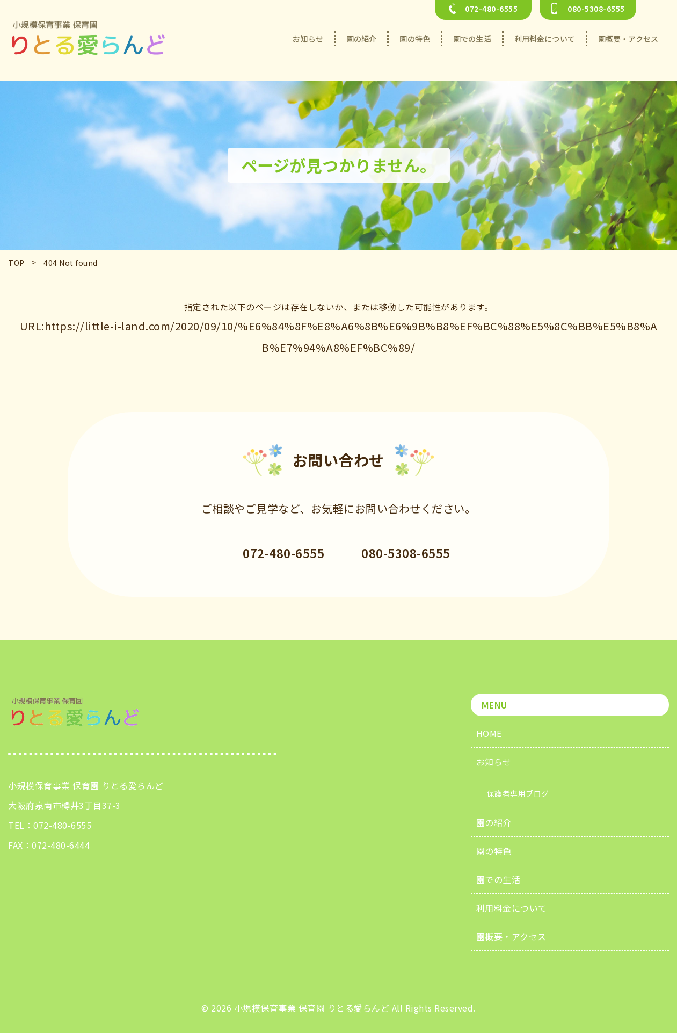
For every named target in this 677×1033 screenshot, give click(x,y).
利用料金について (511, 907)
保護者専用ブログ (518, 793)
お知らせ (494, 761)
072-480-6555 (62, 825)
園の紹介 (494, 822)
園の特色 (494, 850)
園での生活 (498, 879)
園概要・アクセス (511, 936)
